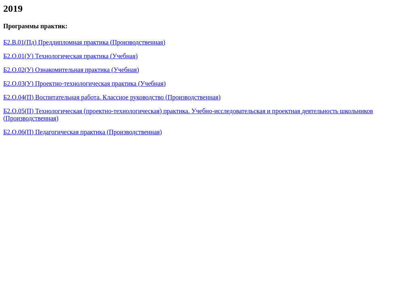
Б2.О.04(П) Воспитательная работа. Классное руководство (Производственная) (112, 97)
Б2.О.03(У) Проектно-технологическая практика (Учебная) (84, 83)
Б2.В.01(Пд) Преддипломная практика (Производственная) (84, 42)
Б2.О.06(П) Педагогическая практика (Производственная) (82, 132)
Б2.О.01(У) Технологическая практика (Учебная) (70, 56)
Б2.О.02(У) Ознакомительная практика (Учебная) (71, 69)
